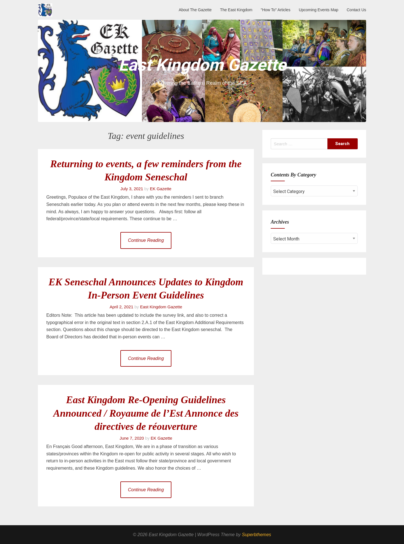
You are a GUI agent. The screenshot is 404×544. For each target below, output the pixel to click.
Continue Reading (146, 240)
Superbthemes (256, 534)
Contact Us (356, 10)
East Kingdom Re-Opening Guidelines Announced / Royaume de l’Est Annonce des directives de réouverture (146, 413)
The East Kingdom (236, 10)
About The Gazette (195, 10)
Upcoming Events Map (318, 10)
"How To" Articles (275, 10)
